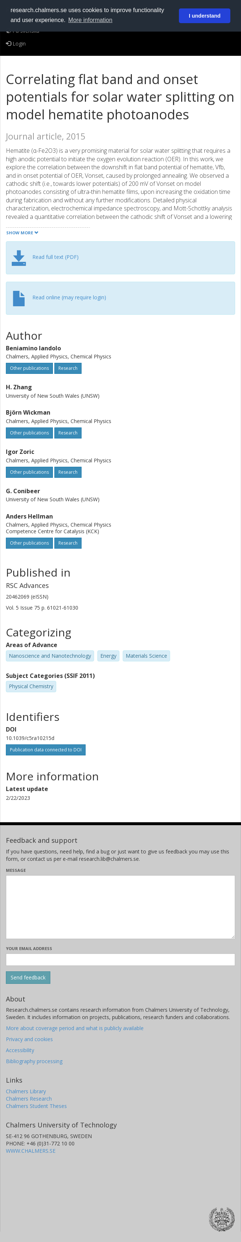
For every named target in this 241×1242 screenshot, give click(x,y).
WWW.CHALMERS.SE (30, 1150)
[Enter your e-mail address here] (120, 959)
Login (16, 43)
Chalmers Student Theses (36, 1105)
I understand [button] (204, 16)
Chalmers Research (29, 1098)
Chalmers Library (26, 1091)
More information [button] (90, 20)
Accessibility (20, 1050)
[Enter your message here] (120, 907)
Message (16, 870)
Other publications (29, 368)
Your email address (29, 948)
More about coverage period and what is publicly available (75, 1028)
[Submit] (28, 977)
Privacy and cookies (29, 1039)
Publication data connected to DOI (46, 750)
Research (68, 368)
